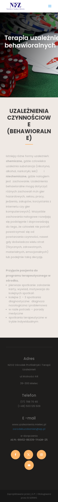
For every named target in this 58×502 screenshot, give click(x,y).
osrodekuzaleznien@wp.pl (29, 429)
